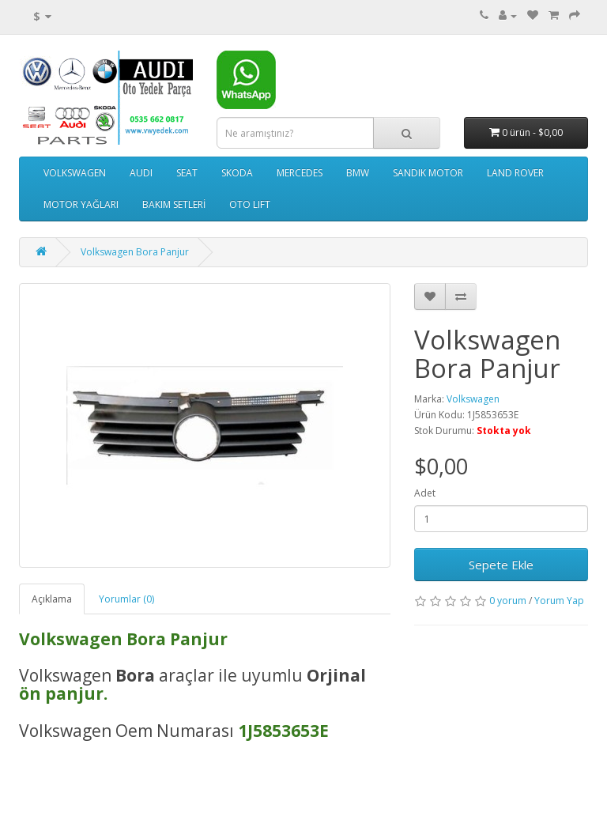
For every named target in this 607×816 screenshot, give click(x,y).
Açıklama (52, 599)
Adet (424, 493)
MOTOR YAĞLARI (81, 204)
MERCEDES (299, 172)
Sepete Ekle (501, 564)
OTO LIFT (249, 204)
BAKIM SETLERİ (173, 204)
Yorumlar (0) (126, 599)
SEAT (187, 172)
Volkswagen (473, 399)
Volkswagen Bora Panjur (135, 252)
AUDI (141, 172)
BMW (357, 172)
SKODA (237, 172)
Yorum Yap (559, 600)
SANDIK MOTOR (428, 172)
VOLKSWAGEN (74, 172)
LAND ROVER (515, 172)
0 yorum (507, 600)
